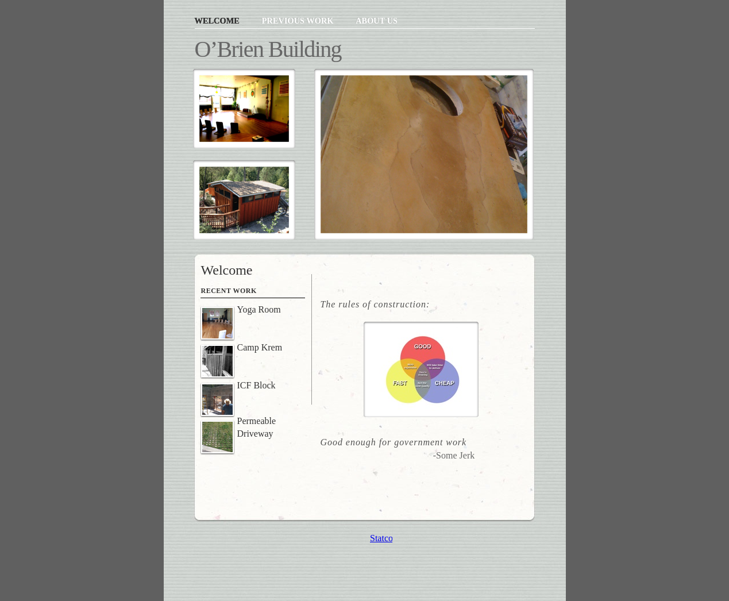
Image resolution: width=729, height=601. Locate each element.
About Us (377, 20)
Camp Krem (260, 347)
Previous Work (298, 20)
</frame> (381, 538)
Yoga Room (259, 309)
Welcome (218, 20)
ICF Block (256, 385)
